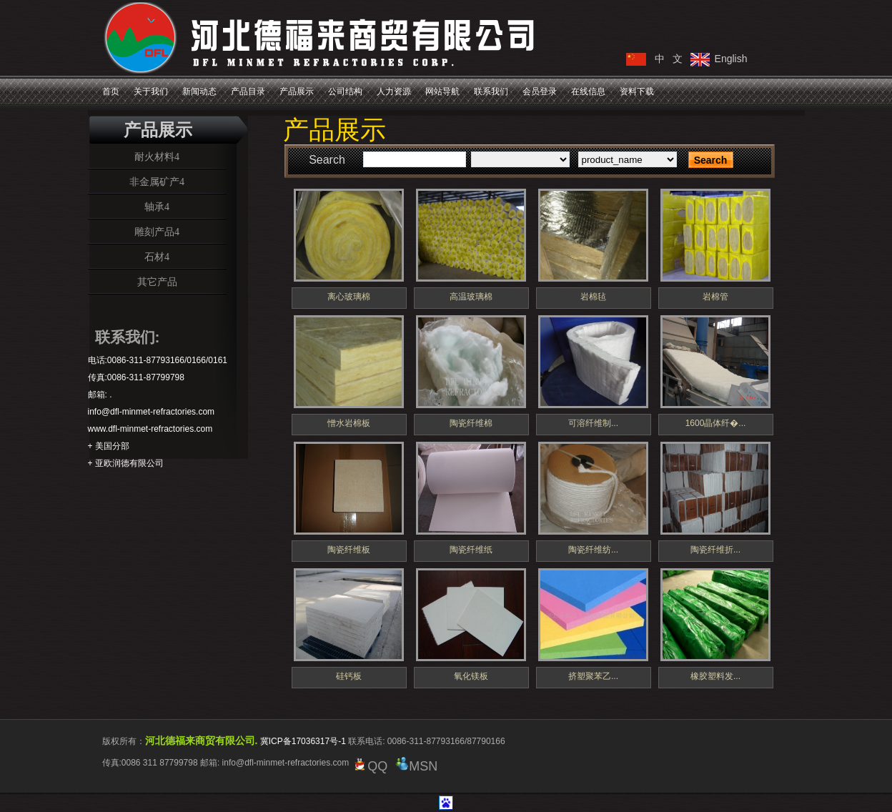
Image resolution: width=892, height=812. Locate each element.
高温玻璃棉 (471, 297)
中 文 (669, 58)
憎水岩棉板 (348, 423)
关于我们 (151, 91)
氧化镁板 (471, 676)
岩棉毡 (593, 297)
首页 (110, 91)
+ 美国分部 (108, 446)
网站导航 (442, 91)
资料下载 (637, 91)
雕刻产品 (154, 231)
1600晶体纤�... (715, 423)
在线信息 (588, 91)
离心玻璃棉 (348, 297)
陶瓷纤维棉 (471, 423)
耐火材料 (154, 156)
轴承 (154, 206)
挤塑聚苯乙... (593, 676)
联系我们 (491, 91)
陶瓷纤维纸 (471, 550)
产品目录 (248, 91)
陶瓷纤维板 (348, 550)
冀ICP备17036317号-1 (303, 741)
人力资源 (394, 91)
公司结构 (345, 91)
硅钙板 (349, 676)
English (731, 58)
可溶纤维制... (593, 423)
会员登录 (539, 91)
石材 (154, 256)
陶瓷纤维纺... (593, 550)
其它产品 (157, 281)
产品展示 (296, 91)
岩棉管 (715, 297)
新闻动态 (199, 91)
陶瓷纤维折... (715, 550)
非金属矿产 (154, 181)
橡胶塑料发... (715, 676)
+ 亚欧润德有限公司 (126, 463)
